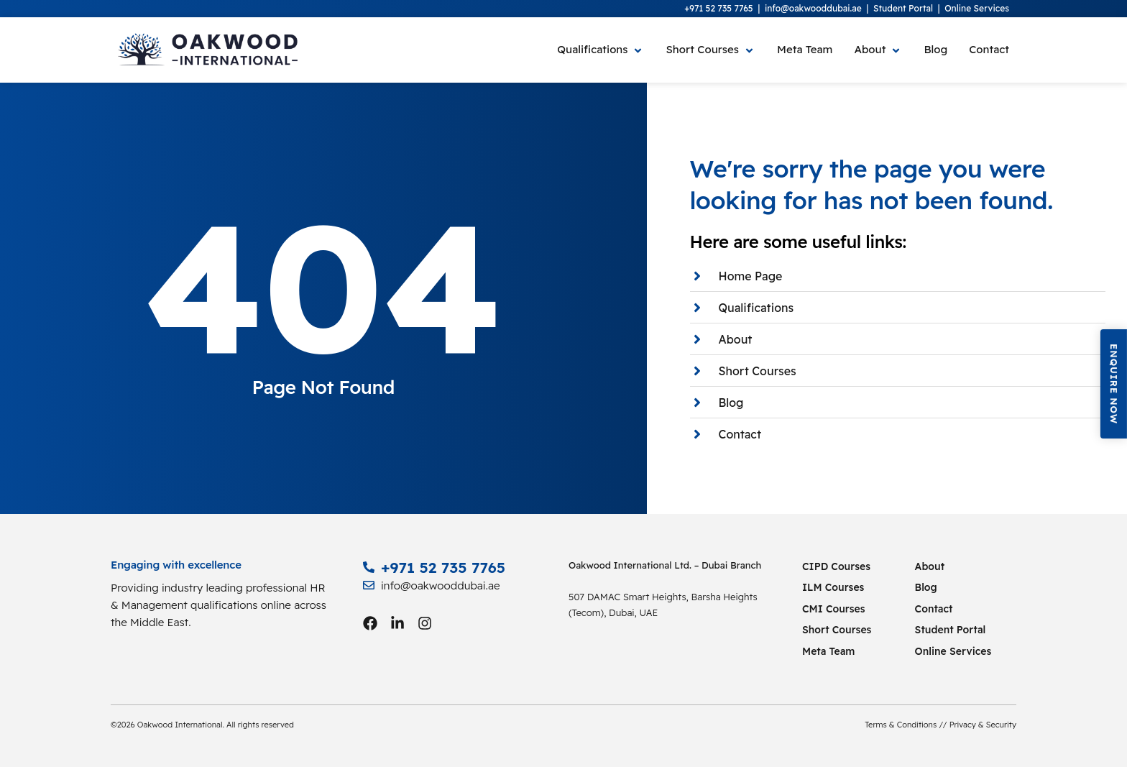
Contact (934, 608)
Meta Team (828, 651)
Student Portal (903, 8)
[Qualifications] (600, 50)
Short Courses (836, 629)
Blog (926, 587)
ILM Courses (833, 587)
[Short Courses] (710, 50)
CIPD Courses (836, 566)
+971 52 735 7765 (718, 8)
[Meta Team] (804, 50)
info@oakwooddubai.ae (813, 8)
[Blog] (935, 50)
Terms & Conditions (901, 725)
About (930, 566)
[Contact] (983, 50)
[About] (878, 50)
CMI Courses (833, 608)
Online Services (976, 8)
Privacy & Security (982, 725)
